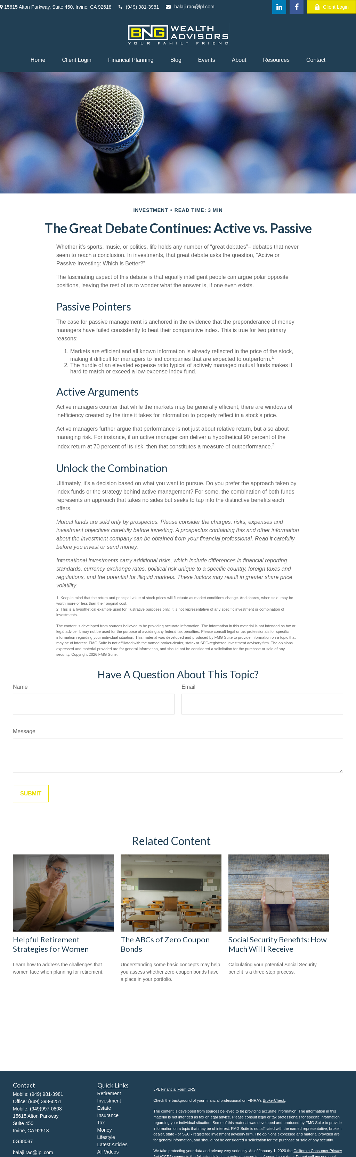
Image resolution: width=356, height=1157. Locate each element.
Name (20, 687)
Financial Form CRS (178, 1089)
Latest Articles (112, 1144)
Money (104, 1130)
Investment (109, 1101)
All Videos (108, 1152)
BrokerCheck (274, 1100)
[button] (38, 60)
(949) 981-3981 (139, 7)
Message (24, 731)
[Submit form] (31, 793)
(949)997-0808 (46, 1108)
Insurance (108, 1115)
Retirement (109, 1093)
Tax (101, 1122)
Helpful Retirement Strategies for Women (51, 944)
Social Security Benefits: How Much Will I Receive (277, 944)
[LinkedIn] (279, 7)
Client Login (331, 7)
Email (188, 687)
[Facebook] (297, 7)
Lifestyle (106, 1137)
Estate (104, 1108)
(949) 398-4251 (45, 1101)
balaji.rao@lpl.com (190, 6)
